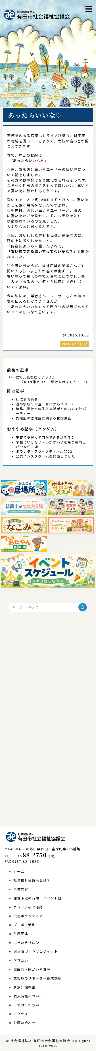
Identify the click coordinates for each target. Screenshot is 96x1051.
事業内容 (20, 889)
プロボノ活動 (24, 924)
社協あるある (27, 399)
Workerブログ (75, 343)
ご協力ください (26, 1004)
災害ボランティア (28, 915)
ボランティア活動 (28, 907)
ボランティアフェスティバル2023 (44, 451)
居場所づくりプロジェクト (35, 951)
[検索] (82, 607)
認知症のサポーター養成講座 (37, 978)
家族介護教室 (24, 987)
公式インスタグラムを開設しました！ (47, 456)
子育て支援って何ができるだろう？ (45, 437)
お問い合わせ (24, 1022)
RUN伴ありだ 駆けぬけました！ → (55, 381)
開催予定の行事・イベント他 (37, 898)
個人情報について (28, 996)
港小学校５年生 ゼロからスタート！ (47, 404)
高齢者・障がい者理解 (31, 969)
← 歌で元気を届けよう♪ (31, 377)
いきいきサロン (26, 942)
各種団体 (20, 933)
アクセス (20, 1013)
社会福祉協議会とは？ (31, 880)
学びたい (20, 960)
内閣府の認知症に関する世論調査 (43, 418)
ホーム (19, 871)
